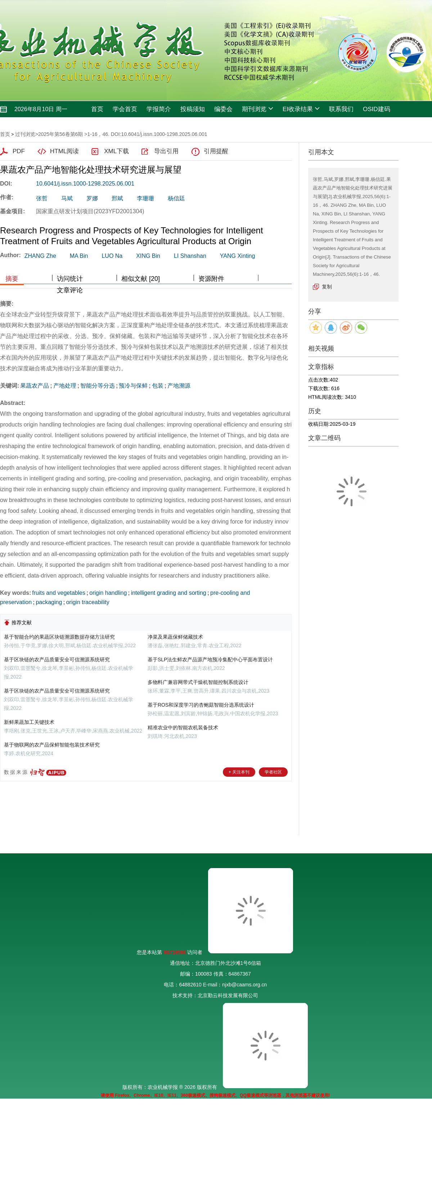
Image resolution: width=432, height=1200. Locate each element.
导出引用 (166, 151)
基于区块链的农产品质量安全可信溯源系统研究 (57, 659)
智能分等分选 (97, 386)
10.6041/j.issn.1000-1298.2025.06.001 (85, 184)
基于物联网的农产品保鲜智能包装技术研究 (52, 745)
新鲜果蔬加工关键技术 (29, 722)
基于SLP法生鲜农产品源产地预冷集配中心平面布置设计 (210, 659)
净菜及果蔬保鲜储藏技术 (175, 637)
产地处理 (64, 386)
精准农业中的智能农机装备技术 (183, 727)
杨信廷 (176, 198)
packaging (49, 602)
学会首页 (125, 109)
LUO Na (112, 256)
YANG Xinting (237, 256)
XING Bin (148, 256)
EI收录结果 (301, 108)
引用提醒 (216, 151)
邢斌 (117, 198)
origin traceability (87, 602)
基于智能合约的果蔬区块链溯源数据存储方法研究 (59, 637)
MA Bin (79, 256)
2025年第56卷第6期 (60, 134)
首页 (97, 109)
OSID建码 (376, 109)
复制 (327, 286)
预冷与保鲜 (133, 386)
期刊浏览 (257, 108)
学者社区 (273, 772)
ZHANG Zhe (40, 256)
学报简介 (159, 109)
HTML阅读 (64, 151)
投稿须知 (192, 109)
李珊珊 (145, 198)
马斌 (67, 198)
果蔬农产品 (34, 386)
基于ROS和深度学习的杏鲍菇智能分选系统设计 (201, 705)
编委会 (223, 109)
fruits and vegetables (58, 593)
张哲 (42, 198)
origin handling (108, 593)
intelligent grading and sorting (168, 593)
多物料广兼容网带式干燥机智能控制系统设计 (198, 682)
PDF (19, 151)
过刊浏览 (25, 134)
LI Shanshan (190, 256)
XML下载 (116, 151)
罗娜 (92, 198)
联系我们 (341, 109)
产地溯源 (178, 386)
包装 (157, 386)
